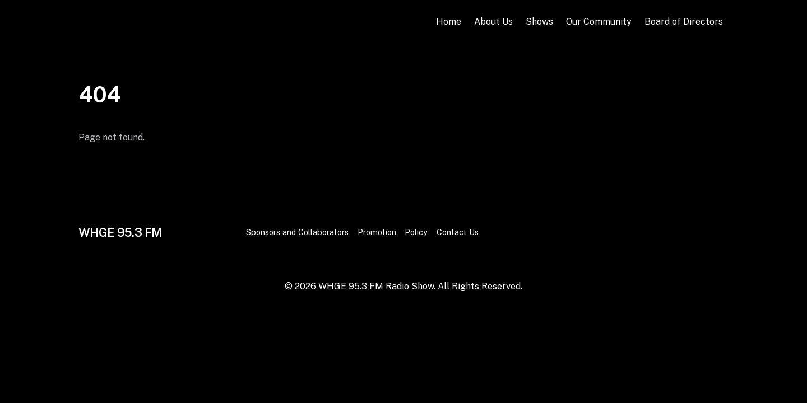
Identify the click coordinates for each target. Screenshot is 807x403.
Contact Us (458, 232)
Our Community (599, 21)
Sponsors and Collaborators (297, 232)
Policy (416, 232)
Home (448, 21)
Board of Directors (683, 21)
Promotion (377, 232)
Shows (539, 21)
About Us (493, 21)
